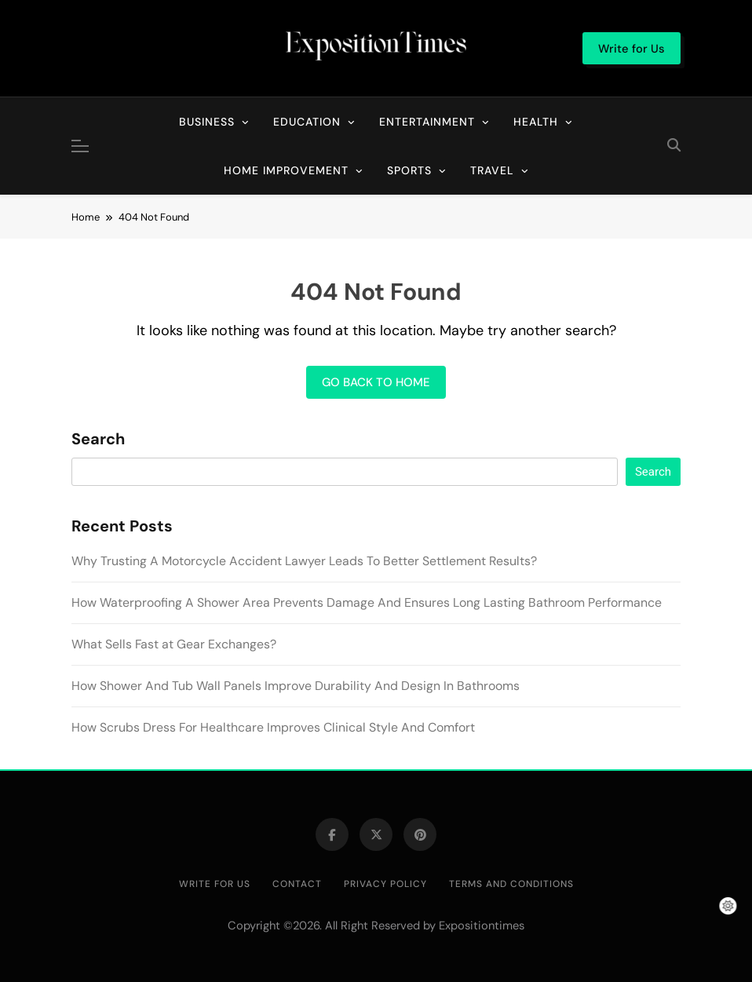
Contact (297, 884)
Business (207, 122)
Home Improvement (286, 170)
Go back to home (376, 382)
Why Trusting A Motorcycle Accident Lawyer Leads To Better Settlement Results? (304, 561)
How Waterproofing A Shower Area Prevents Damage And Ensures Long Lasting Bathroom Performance (366, 602)
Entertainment (427, 122)
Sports (409, 170)
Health (535, 122)
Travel (492, 170)
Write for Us (214, 884)
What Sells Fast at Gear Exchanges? (173, 644)
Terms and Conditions (511, 884)
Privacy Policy (385, 884)
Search (98, 439)
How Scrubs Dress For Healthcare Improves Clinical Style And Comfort (273, 727)
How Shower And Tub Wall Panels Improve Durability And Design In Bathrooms (295, 685)
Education (307, 122)
